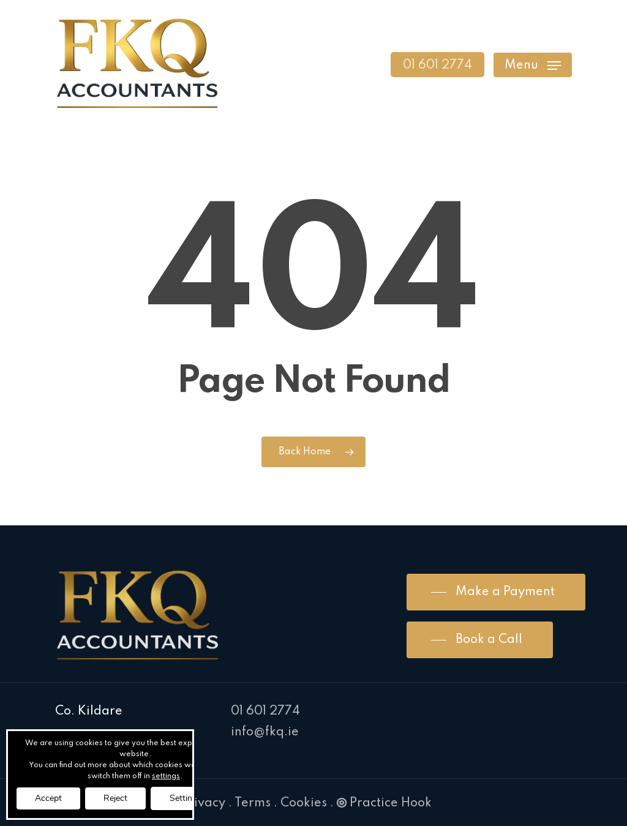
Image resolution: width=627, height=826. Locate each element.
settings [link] (166, 776)
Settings (185, 798)
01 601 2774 (265, 711)
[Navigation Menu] (533, 64)
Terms (253, 803)
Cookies (303, 803)
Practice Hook (384, 803)
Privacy (203, 803)
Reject (115, 798)
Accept (48, 798)
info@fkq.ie (265, 732)
